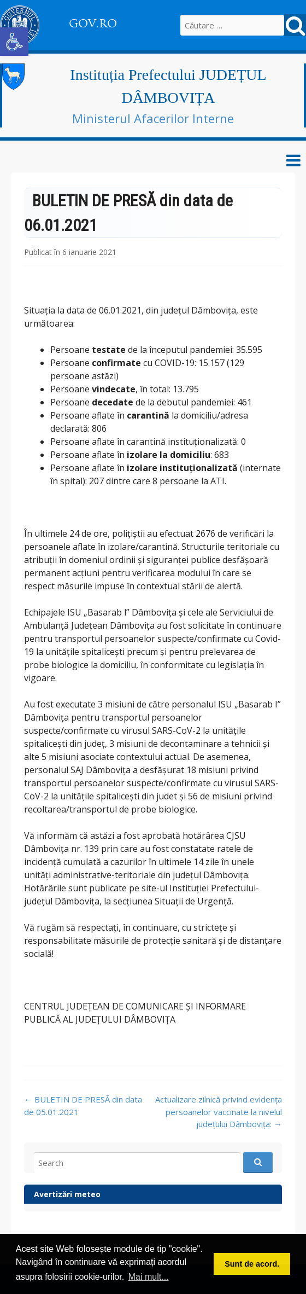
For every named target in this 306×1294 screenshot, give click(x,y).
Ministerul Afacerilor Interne (153, 118)
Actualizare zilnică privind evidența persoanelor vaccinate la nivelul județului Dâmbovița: (218, 1111)
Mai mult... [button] (148, 1276)
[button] (14, 41)
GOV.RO (93, 23)
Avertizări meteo (67, 1194)
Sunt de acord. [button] (252, 1264)
